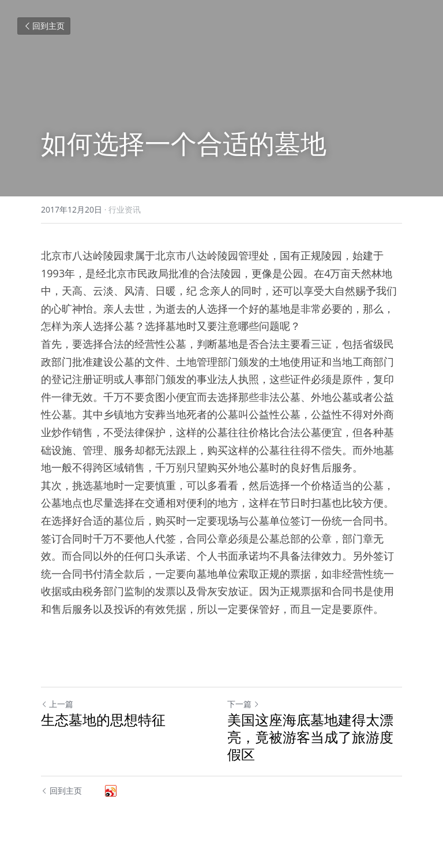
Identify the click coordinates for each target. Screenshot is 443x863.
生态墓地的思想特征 (103, 719)
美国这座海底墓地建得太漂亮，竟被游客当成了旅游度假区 (310, 737)
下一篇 (243, 703)
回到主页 (44, 25)
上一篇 (57, 703)
